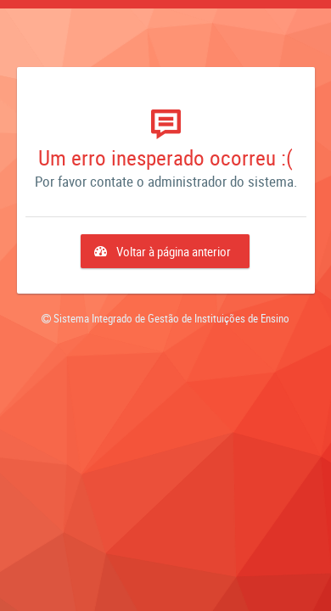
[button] (165, 251)
